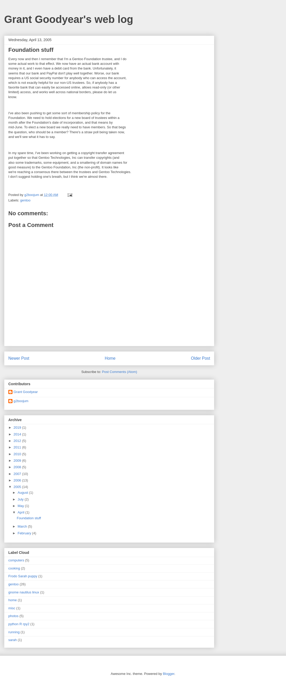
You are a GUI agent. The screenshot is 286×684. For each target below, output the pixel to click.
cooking (14, 568)
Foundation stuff (29, 518)
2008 (18, 467)
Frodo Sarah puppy (22, 576)
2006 (18, 480)
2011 (18, 447)
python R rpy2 (18, 624)
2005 (18, 487)
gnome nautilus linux (23, 592)
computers (16, 560)
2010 (18, 454)
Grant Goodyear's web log (68, 19)
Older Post (200, 358)
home (12, 600)
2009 (18, 461)
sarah (12, 640)
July (21, 499)
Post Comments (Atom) (119, 372)
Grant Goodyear (26, 392)
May (21, 506)
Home (110, 358)
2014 (18, 434)
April (21, 512)
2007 (18, 474)
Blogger (168, 674)
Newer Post (18, 358)
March (23, 526)
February (25, 533)
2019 (18, 427)
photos (13, 616)
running (14, 632)
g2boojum (21, 401)
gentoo (25, 200)
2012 (18, 441)
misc (11, 608)
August (23, 493)
